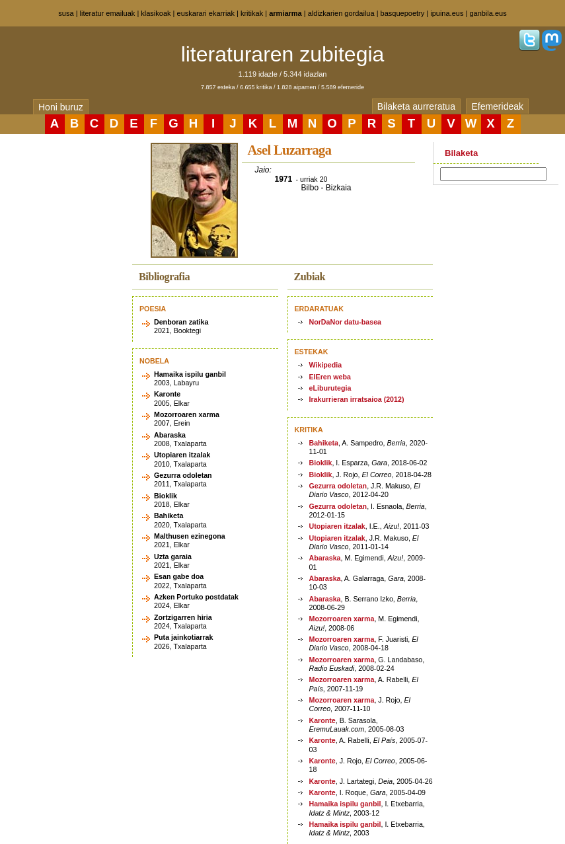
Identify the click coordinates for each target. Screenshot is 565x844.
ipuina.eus (446, 13)
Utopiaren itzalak (337, 526)
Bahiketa (323, 443)
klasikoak (155, 13)
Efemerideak (497, 106)
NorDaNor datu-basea (345, 322)
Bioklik (320, 463)
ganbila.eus (487, 13)
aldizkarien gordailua (341, 13)
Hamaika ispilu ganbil (345, 804)
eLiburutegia (330, 388)
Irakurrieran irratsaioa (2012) (356, 399)
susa (65, 13)
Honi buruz (60, 107)
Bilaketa (461, 153)
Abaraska (325, 558)
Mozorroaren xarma (342, 619)
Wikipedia (325, 365)
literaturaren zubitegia (283, 54)
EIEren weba (330, 377)
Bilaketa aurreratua (416, 106)
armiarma (285, 13)
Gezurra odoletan (338, 486)
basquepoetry (403, 13)
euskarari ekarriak (206, 13)
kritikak (252, 13)
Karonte (322, 720)
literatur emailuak (107, 13)
